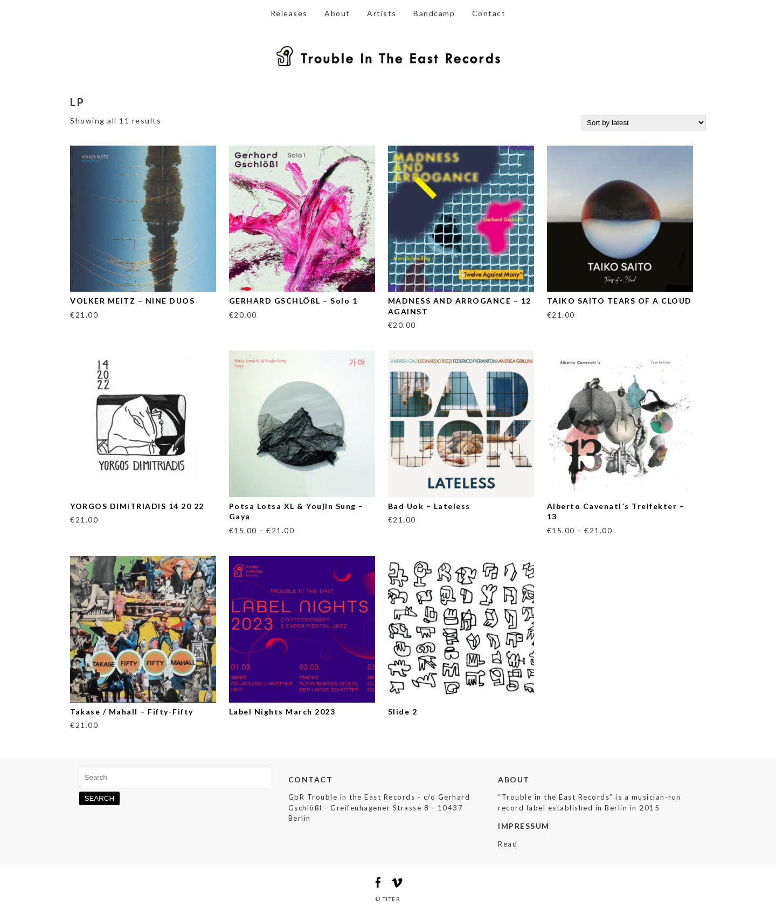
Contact (489, 13)
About (337, 13)
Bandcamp (434, 13)
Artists (382, 13)
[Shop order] (643, 122)
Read (507, 844)
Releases (289, 13)
